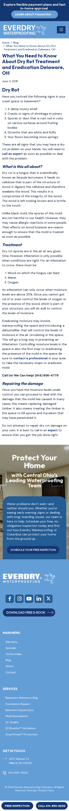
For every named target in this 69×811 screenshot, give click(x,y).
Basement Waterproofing (22, 698)
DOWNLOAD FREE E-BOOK (30, 612)
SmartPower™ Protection (22, 734)
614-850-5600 (18, 772)
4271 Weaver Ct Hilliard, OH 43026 (20, 761)
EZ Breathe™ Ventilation (21, 728)
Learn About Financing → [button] (34, 14)
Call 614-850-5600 (51, 806)
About (10, 666)
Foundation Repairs (18, 704)
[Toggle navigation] (61, 29)
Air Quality (12, 722)
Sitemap (31, 790)
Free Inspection (17, 806)
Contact (11, 672)
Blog (8, 660)
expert (53, 430)
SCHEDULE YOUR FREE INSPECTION (33, 550)
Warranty (11, 642)
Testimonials (13, 654)
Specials (11, 648)
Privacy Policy (46, 790)
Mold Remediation (17, 716)
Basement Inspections (20, 710)
